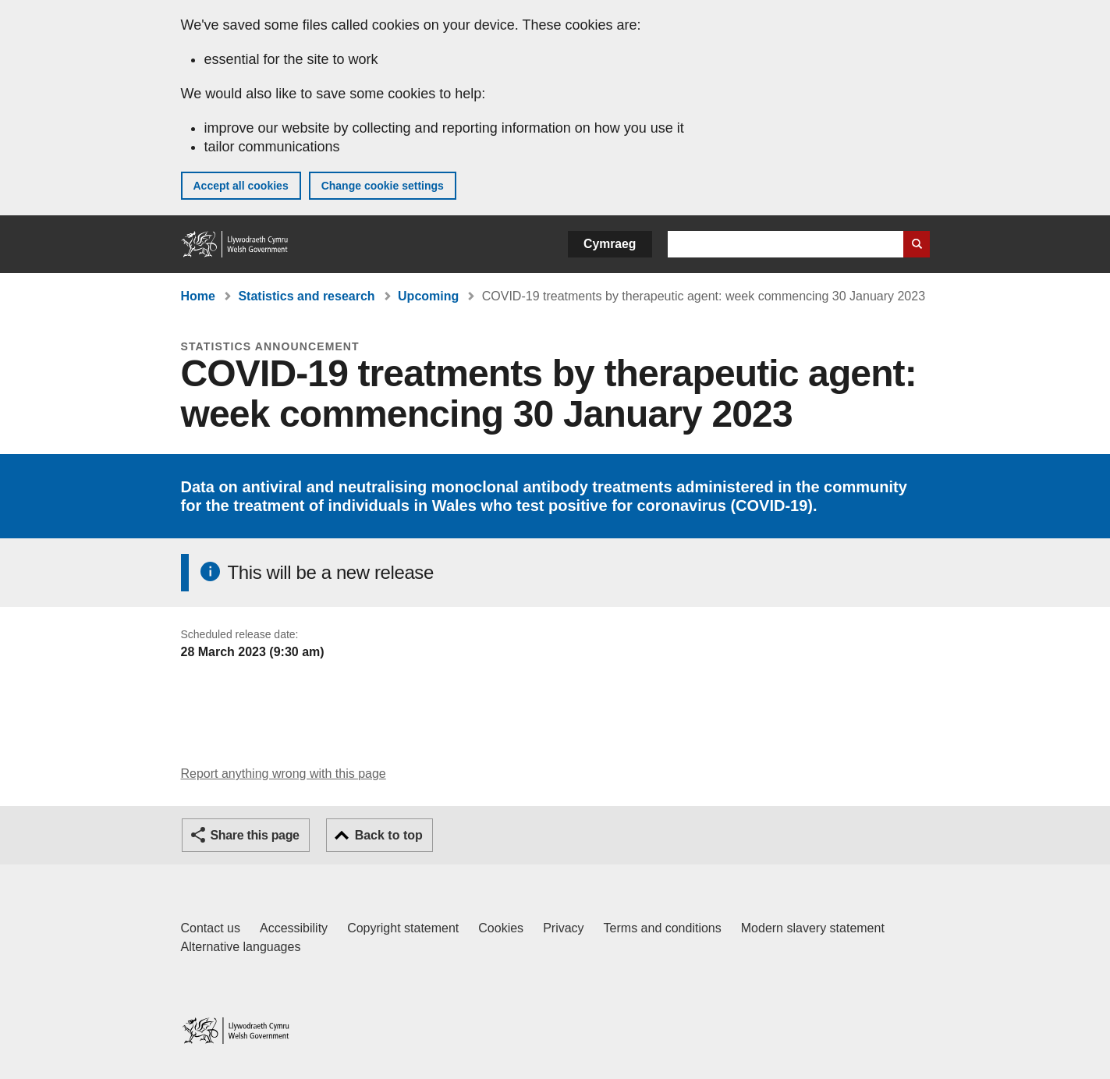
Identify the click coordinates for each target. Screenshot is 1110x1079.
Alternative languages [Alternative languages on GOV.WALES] (241, 946)
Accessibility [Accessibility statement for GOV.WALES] (294, 928)
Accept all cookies (241, 185)
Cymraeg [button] (609, 243)
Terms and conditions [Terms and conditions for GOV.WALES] (663, 928)
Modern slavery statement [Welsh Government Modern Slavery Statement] (813, 928)
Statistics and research (306, 296)
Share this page (255, 835)
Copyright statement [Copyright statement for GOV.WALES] (403, 928)
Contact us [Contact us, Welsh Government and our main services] (210, 928)
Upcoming (428, 296)
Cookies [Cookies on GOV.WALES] (500, 928)
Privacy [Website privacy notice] (563, 928)
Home (198, 296)
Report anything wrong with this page (283, 773)
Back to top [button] (389, 835)
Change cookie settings (382, 185)
